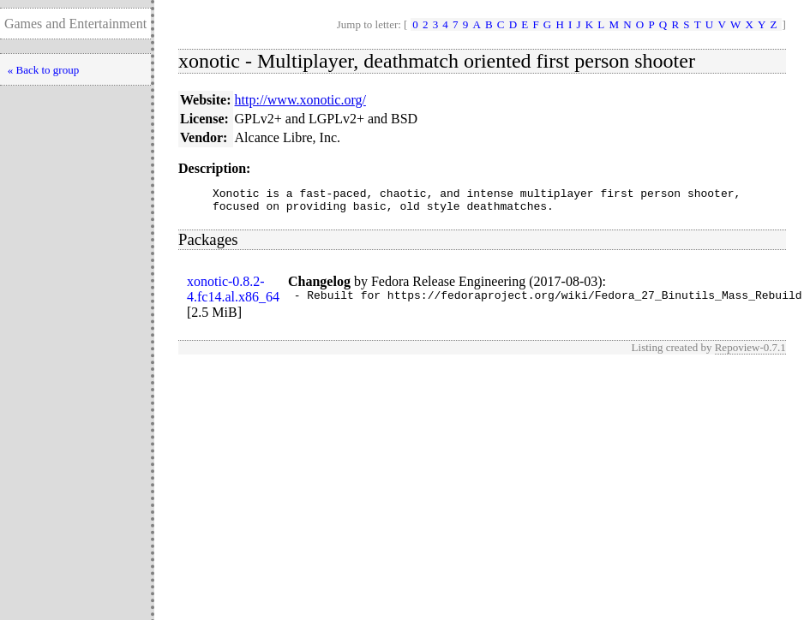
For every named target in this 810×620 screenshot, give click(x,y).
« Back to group (43, 69)
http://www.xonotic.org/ (300, 99)
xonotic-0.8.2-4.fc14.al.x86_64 (233, 294)
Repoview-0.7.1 (750, 352)
